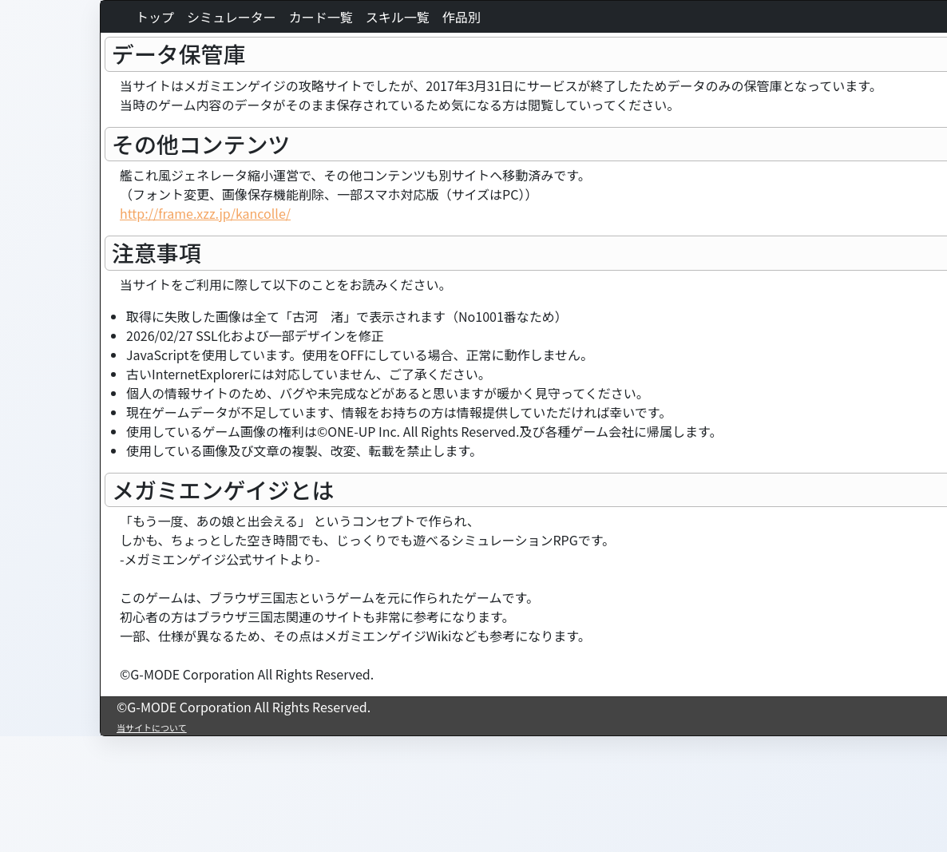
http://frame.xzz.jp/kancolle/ (205, 213)
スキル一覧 (398, 16)
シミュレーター (231, 16)
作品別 (461, 16)
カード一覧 (321, 16)
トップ (155, 16)
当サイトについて (152, 727)
